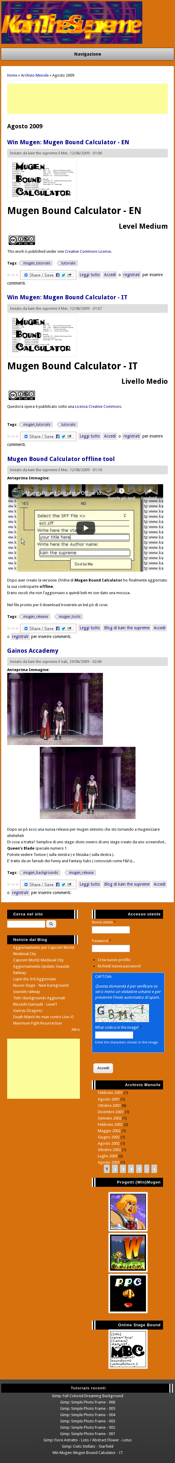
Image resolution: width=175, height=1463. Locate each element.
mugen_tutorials (36, 263)
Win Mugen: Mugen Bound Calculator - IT (67, 297)
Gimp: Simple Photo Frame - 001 (87, 1433)
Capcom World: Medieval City (38, 960)
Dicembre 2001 (111, 1112)
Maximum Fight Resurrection (37, 1023)
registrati (132, 274)
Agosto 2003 (109, 1162)
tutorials (68, 263)
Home (12, 75)
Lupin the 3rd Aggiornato (34, 979)
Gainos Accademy (32, 650)
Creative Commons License (88, 251)
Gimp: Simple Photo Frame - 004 (87, 1415)
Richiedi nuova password (119, 966)
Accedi (110, 274)
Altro (75, 1029)
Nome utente (104, 922)
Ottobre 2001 (109, 1105)
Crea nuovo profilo (114, 960)
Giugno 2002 (109, 1137)
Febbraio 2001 (110, 1092)
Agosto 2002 (109, 1143)
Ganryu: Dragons (27, 1010)
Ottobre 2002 (109, 1149)
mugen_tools (69, 617)
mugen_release (35, 617)
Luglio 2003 (108, 1156)
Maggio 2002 (109, 1131)
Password (101, 941)
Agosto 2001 (109, 1099)
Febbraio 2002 (110, 1124)
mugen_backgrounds (40, 873)
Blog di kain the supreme (127, 627)
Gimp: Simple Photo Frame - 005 (87, 1408)
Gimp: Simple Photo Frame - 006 (87, 1402)
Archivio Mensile (35, 75)
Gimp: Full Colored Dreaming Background (87, 1396)
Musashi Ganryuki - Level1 (35, 1004)
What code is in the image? (118, 1027)
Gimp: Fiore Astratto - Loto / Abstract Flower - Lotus (87, 1440)
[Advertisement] (87, 99)
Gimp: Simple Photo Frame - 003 (87, 1421)
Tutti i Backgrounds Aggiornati (39, 998)
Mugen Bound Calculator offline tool (61, 459)
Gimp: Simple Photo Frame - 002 (87, 1427)
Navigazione (87, 54)
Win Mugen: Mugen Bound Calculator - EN (68, 142)
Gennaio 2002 (109, 1118)
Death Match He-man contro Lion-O (43, 1017)
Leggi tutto (90, 274)
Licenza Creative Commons (98, 406)
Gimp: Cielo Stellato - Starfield (87, 1446)
